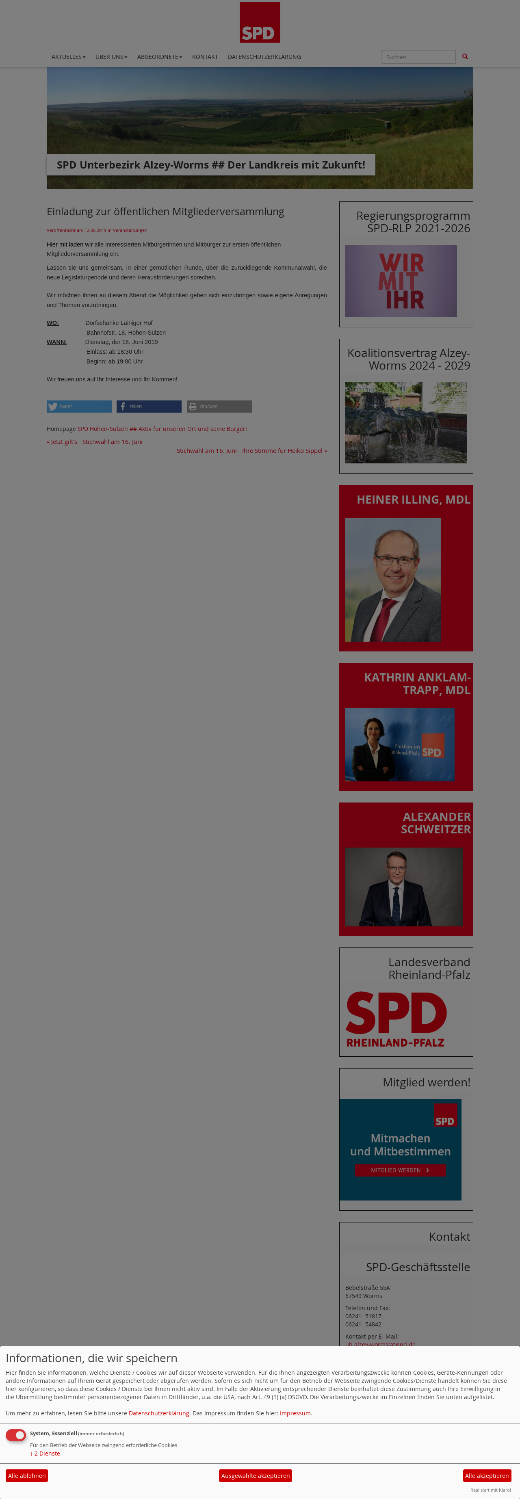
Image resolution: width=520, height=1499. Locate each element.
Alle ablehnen (27, 1476)
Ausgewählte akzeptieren (255, 1476)
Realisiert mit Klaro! (490, 1490)
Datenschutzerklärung (159, 1413)
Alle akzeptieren (487, 1476)
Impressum (295, 1413)
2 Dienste (45, 1453)
